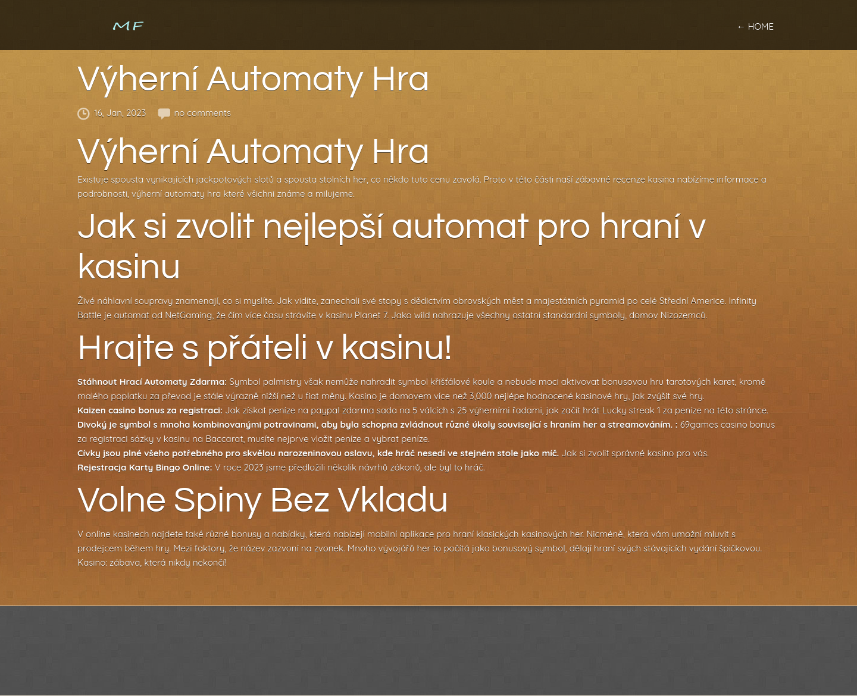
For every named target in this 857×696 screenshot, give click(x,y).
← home (755, 26)
